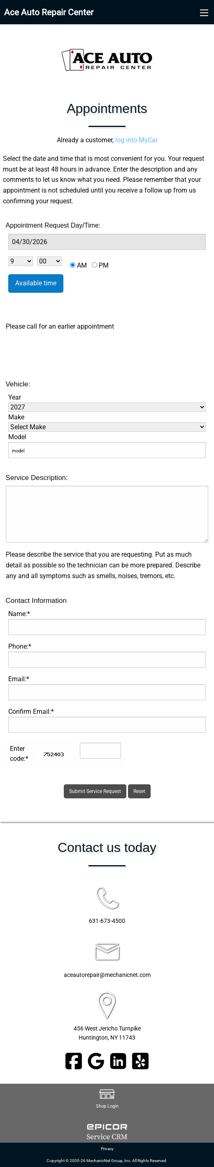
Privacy (107, 1148)
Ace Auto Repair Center (48, 12)
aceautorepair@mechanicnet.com (107, 975)
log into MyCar (136, 140)
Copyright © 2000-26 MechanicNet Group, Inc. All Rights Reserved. (107, 1160)
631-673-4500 (107, 921)
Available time (35, 283)
